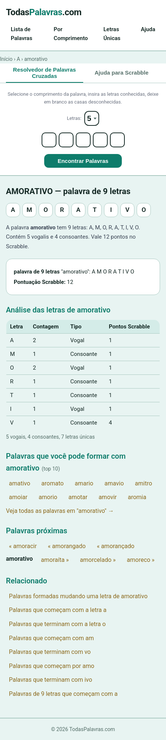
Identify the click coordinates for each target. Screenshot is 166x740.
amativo (19, 483)
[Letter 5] (117, 139)
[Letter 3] (83, 139)
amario (84, 483)
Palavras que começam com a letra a (58, 609)
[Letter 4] (100, 139)
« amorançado (115, 546)
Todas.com (43, 12)
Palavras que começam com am (51, 638)
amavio (114, 483)
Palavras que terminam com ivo (50, 679)
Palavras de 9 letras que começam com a (63, 693)
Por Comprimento (71, 34)
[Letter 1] (49, 139)
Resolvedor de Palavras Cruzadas (44, 72)
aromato (52, 483)
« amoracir (23, 546)
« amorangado (67, 546)
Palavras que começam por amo (51, 665)
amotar (77, 497)
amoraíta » (55, 559)
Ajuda (148, 29)
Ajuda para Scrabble (122, 72)
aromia (137, 497)
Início (6, 59)
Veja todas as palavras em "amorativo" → (60, 510)
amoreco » (141, 559)
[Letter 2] (66, 139)
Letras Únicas (112, 34)
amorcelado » (97, 559)
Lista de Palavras (21, 34)
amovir (107, 497)
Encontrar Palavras (83, 161)
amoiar (18, 497)
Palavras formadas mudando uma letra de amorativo (78, 596)
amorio (48, 497)
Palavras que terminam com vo (50, 651)
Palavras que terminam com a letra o (57, 624)
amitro (143, 483)
